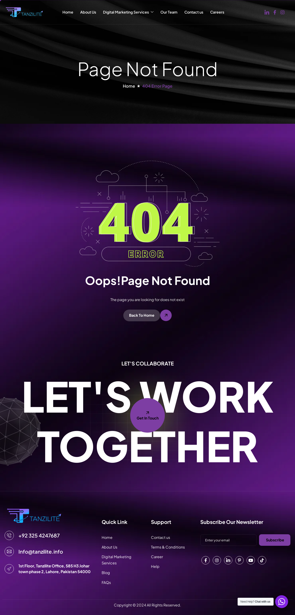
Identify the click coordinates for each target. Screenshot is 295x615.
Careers (217, 12)
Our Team (168, 12)
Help (155, 566)
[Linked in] (267, 12)
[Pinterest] (239, 560)
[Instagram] (282, 12)
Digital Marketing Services (128, 12)
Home (67, 12)
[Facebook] (274, 12)
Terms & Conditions (168, 547)
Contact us (193, 12)
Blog (106, 572)
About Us (88, 12)
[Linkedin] (228, 560)
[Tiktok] (262, 560)
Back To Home (141, 315)
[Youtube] (251, 560)
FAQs (106, 582)
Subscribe (275, 539)
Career (157, 556)
